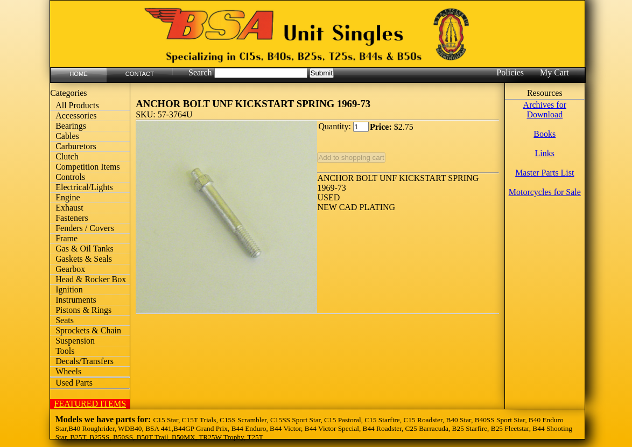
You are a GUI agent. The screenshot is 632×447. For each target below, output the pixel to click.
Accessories (75, 115)
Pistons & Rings (83, 310)
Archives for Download (544, 109)
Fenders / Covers (84, 228)
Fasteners (71, 217)
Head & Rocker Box (90, 279)
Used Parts (74, 382)
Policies (510, 72)
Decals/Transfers (84, 361)
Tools (64, 350)
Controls (70, 176)
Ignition (69, 289)
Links (544, 153)
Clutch (67, 156)
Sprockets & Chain (88, 330)
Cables (67, 136)
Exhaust (69, 207)
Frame (66, 238)
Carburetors (75, 146)
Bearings (70, 125)
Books (544, 133)
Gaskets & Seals (83, 258)
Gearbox (70, 269)
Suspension (75, 340)
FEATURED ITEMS (90, 403)
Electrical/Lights (84, 187)
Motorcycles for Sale (545, 192)
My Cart (554, 72)
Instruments (75, 299)
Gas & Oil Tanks (84, 248)
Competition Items (87, 166)
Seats (64, 320)
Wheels (68, 371)
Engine (67, 197)
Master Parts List (544, 172)
